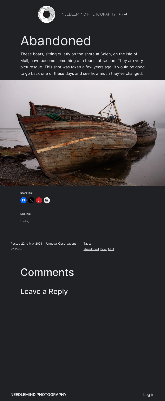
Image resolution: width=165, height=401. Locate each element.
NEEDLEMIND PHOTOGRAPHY (88, 14)
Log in (149, 394)
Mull (111, 249)
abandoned (91, 249)
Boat (103, 249)
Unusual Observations (61, 243)
